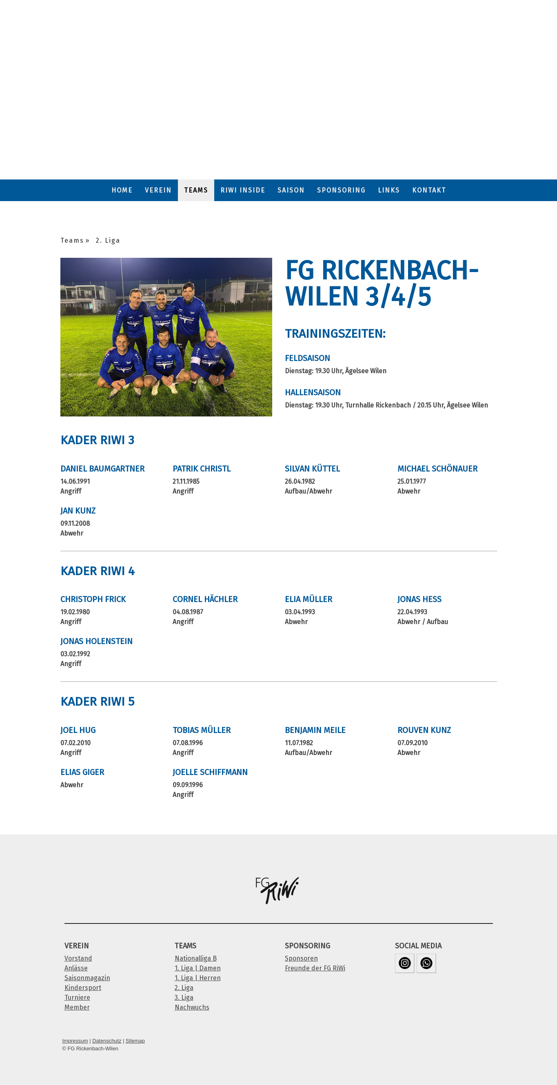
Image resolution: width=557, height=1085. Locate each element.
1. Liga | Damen (198, 968)
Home (122, 190)
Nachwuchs (192, 1007)
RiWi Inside (242, 190)
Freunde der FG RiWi (315, 968)
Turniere (77, 997)
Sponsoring (341, 190)
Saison (291, 190)
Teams (196, 190)
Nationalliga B (196, 958)
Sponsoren (301, 958)
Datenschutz (106, 1041)
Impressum (75, 1041)
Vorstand (78, 958)
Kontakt (429, 190)
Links (389, 190)
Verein (158, 190)
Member (77, 1007)
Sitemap (135, 1041)
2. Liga (184, 988)
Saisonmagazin (87, 978)
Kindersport (82, 988)
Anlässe (76, 968)
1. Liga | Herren (198, 978)
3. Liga (184, 997)
